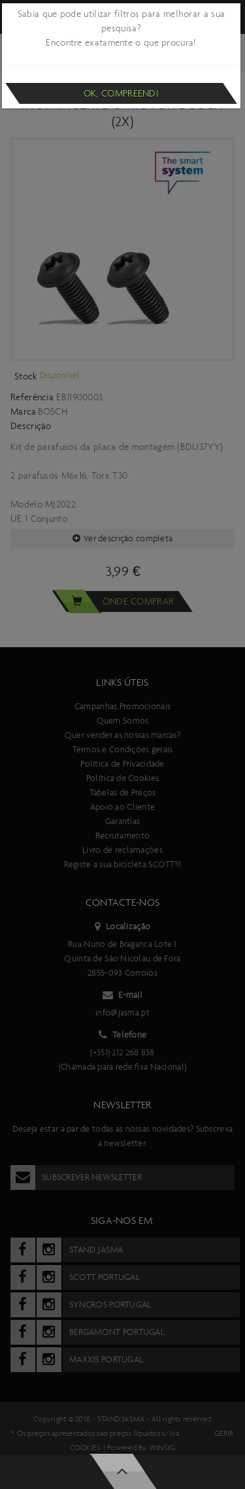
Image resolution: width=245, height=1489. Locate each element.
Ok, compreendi (121, 93)
